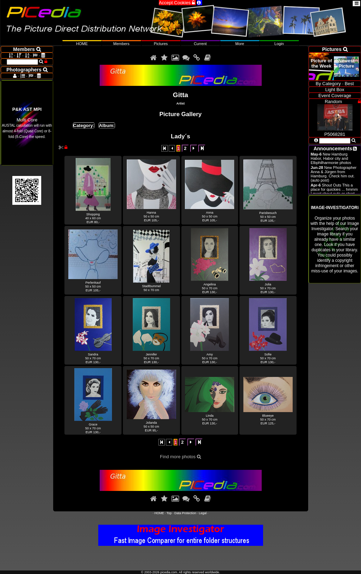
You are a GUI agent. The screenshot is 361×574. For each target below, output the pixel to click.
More (239, 44)
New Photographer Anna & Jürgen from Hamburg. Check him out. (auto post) (333, 173)
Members (121, 44)
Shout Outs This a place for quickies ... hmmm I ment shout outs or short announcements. (334, 191)
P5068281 (335, 131)
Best (349, 83)
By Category (328, 83)
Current (200, 44)
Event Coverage (334, 95)
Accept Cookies (177, 2)
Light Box (334, 89)
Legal (202, 513)
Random (333, 101)
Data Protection (185, 513)
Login (279, 44)
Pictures (161, 44)
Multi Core (27, 123)
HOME (159, 513)
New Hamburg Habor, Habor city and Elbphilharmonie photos (331, 158)
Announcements (332, 148)
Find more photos (180, 456)
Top (169, 513)
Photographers (26, 69)
